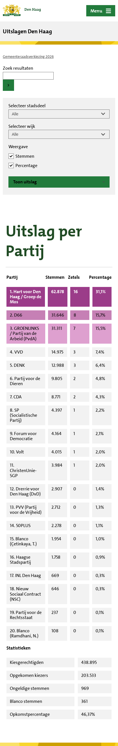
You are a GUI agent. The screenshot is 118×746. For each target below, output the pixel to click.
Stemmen (24, 156)
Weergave (18, 147)
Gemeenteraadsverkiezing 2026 (28, 56)
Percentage (26, 165)
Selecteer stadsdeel (27, 106)
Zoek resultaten (18, 68)
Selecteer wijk (21, 126)
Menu (96, 11)
